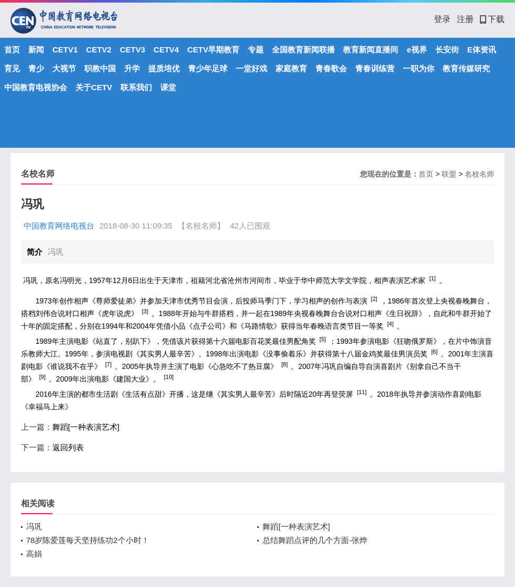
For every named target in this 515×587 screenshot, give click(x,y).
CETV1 (65, 49)
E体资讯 (481, 49)
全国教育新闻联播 (303, 49)
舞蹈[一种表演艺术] (85, 426)
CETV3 (132, 49)
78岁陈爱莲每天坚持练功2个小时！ (87, 540)
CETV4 (166, 49)
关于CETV (93, 87)
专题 (256, 49)
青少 (36, 68)
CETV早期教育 (213, 49)
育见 (12, 68)
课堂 (168, 87)
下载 (492, 19)
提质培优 (164, 68)
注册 (465, 19)
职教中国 (100, 68)
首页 (12, 49)
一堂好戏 (251, 68)
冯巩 (34, 526)
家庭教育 (291, 68)
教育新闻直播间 (370, 49)
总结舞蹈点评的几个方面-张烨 (314, 540)
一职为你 (418, 68)
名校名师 (479, 174)
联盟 (449, 174)
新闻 (36, 49)
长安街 (447, 49)
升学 (132, 68)
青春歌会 (331, 68)
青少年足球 (207, 68)
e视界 (416, 49)
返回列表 (68, 447)
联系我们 (136, 87)
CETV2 (98, 49)
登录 (442, 19)
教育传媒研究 (466, 68)
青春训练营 (375, 68)
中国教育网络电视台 (59, 225)
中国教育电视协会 (35, 87)
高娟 (34, 553)
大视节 (64, 68)
